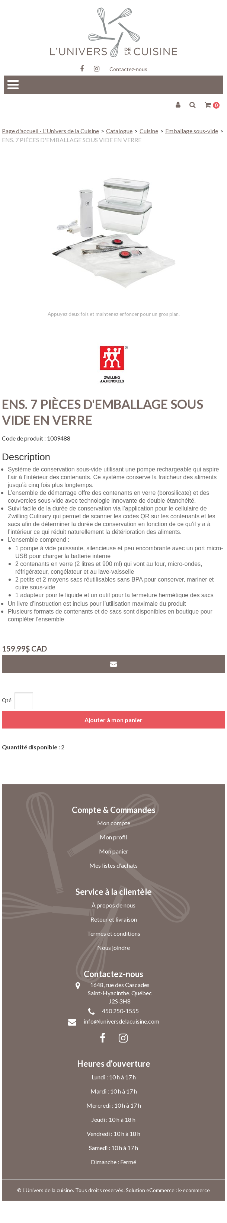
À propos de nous (113, 927)
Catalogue (119, 130)
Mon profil (113, 859)
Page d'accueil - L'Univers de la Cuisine (50, 130)
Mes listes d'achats (113, 887)
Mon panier (113, 873)
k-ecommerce (194, 1212)
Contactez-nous (128, 69)
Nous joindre (113, 969)
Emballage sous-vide (191, 130)
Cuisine (149, 130)
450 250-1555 (120, 1033)
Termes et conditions (113, 955)
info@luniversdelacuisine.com (121, 1043)
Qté (7, 722)
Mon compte (113, 845)
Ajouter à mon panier (113, 742)
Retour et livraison (113, 941)
